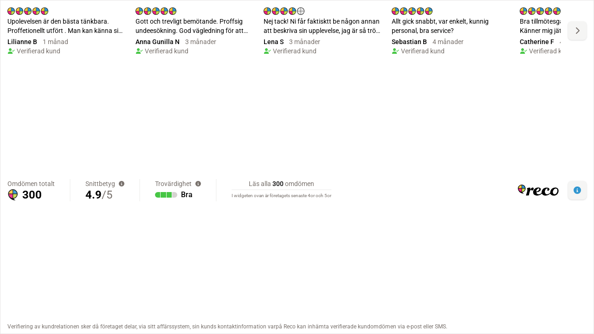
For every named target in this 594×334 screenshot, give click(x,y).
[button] (577, 190)
